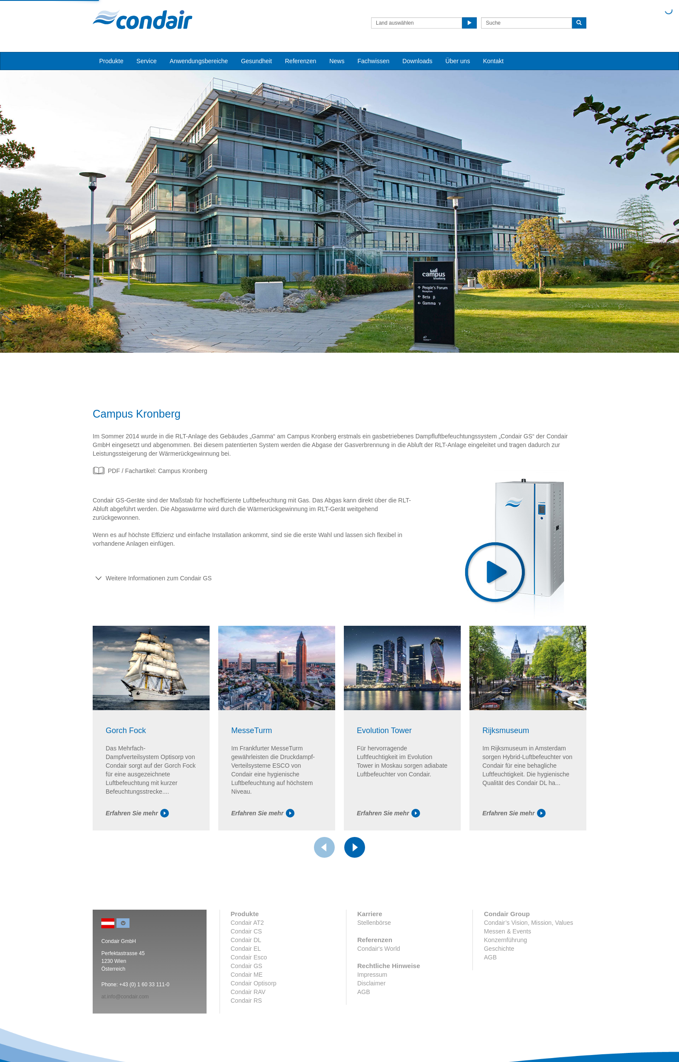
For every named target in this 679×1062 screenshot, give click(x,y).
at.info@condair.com (125, 997)
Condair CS (246, 931)
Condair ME (247, 974)
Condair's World (378, 948)
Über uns (458, 61)
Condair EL (246, 948)
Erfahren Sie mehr (137, 813)
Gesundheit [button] (256, 61)
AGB (363, 991)
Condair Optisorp (254, 983)
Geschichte (499, 948)
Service (146, 61)
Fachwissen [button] (373, 61)
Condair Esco (249, 957)
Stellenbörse (374, 922)
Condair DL (246, 939)
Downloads (417, 61)
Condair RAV (248, 991)
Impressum (372, 974)
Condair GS (246, 965)
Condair (142, 19)
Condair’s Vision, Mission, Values (528, 922)
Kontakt (493, 61)
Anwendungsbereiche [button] (199, 61)
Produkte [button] (111, 61)
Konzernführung (505, 939)
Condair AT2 (247, 922)
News (336, 61)
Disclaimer (371, 983)
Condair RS (246, 1000)
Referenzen (300, 61)
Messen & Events (507, 931)
